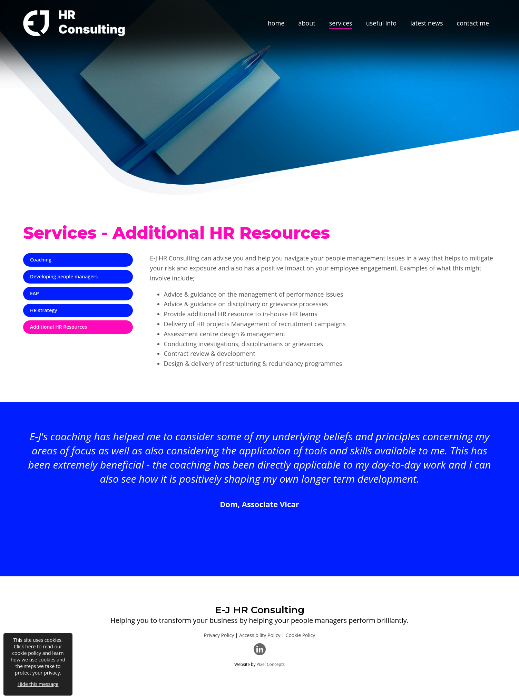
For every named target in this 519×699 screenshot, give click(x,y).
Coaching (40, 259)
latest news (426, 23)
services (340, 23)
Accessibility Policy (259, 635)
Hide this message (38, 684)
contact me (473, 23)
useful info (381, 23)
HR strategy (43, 310)
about (306, 23)
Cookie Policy (300, 635)
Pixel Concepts (271, 664)
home (276, 23)
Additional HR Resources (58, 326)
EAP (34, 293)
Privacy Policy (219, 635)
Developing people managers (64, 276)
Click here (25, 646)
